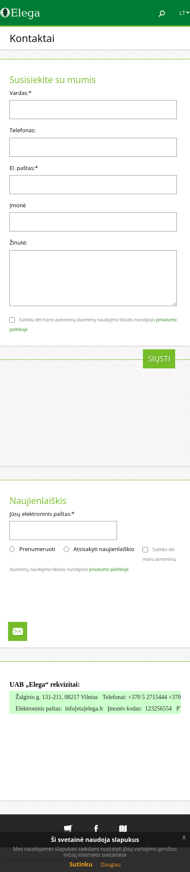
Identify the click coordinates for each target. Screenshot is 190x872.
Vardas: (20, 93)
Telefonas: (22, 130)
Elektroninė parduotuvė (68, 821)
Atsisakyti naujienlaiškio (103, 549)
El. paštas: (23, 168)
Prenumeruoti (37, 549)
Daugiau (110, 864)
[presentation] (73, 365)
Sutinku (81, 864)
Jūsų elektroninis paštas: (42, 514)
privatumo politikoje (109, 569)
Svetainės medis (123, 821)
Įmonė (17, 205)
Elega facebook (96, 821)
